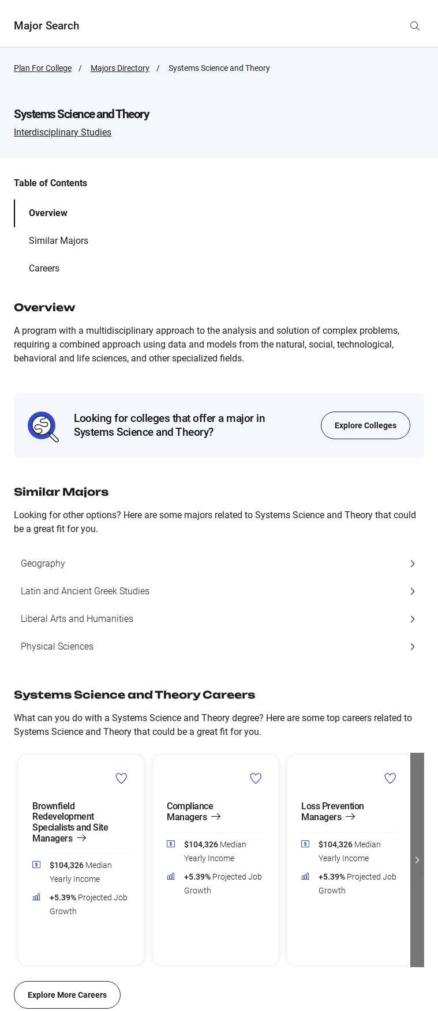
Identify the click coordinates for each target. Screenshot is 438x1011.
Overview (48, 213)
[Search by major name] (415, 26)
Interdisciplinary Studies (62, 132)
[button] (417, 860)
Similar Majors (58, 240)
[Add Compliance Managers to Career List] (256, 778)
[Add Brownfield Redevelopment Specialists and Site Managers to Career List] (121, 778)
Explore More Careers (67, 994)
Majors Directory (120, 68)
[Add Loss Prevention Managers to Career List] (390, 778)
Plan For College (43, 68)
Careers (44, 268)
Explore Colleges (365, 425)
